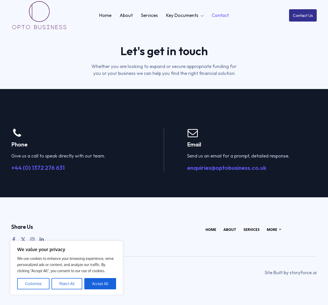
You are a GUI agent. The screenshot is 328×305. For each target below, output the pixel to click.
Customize (33, 283)
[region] (66, 268)
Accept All (100, 283)
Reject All (67, 283)
